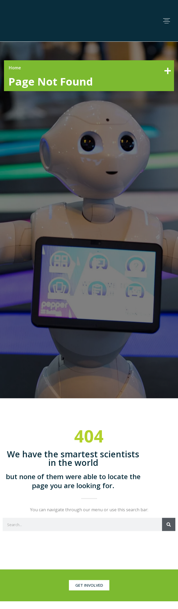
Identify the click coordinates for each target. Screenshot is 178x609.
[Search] (168, 524)
